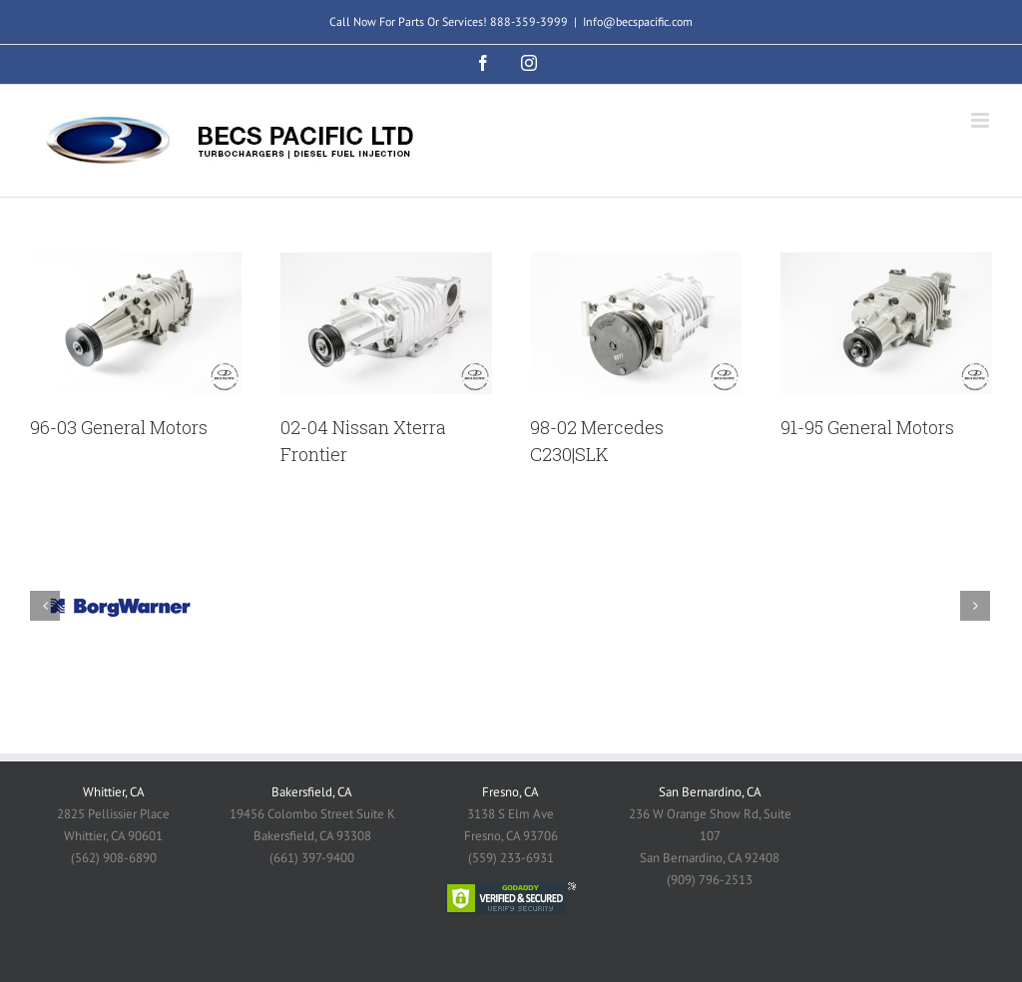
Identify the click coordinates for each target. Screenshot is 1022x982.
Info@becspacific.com (638, 21)
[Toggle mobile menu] (981, 120)
